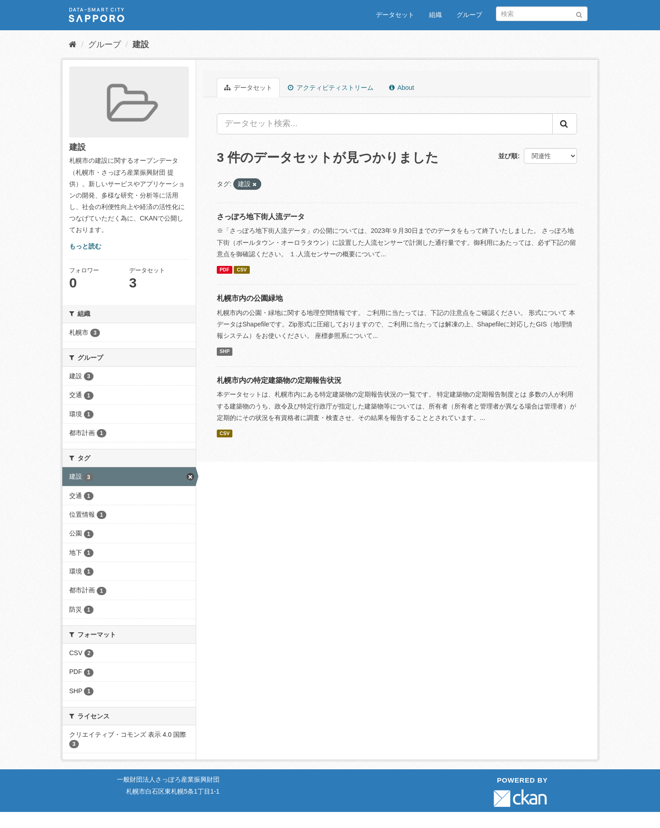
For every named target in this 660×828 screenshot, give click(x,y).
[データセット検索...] (385, 123)
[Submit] (579, 13)
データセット (395, 14)
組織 (435, 14)
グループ (469, 14)
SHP (225, 351)
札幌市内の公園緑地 (250, 298)
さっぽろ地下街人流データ (261, 217)
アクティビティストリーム (331, 87)
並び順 (507, 156)
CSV (242, 269)
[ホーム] (73, 44)
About (401, 87)
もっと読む (85, 246)
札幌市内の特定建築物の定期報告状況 (279, 380)
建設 (140, 44)
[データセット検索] (542, 13)
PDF (224, 269)
